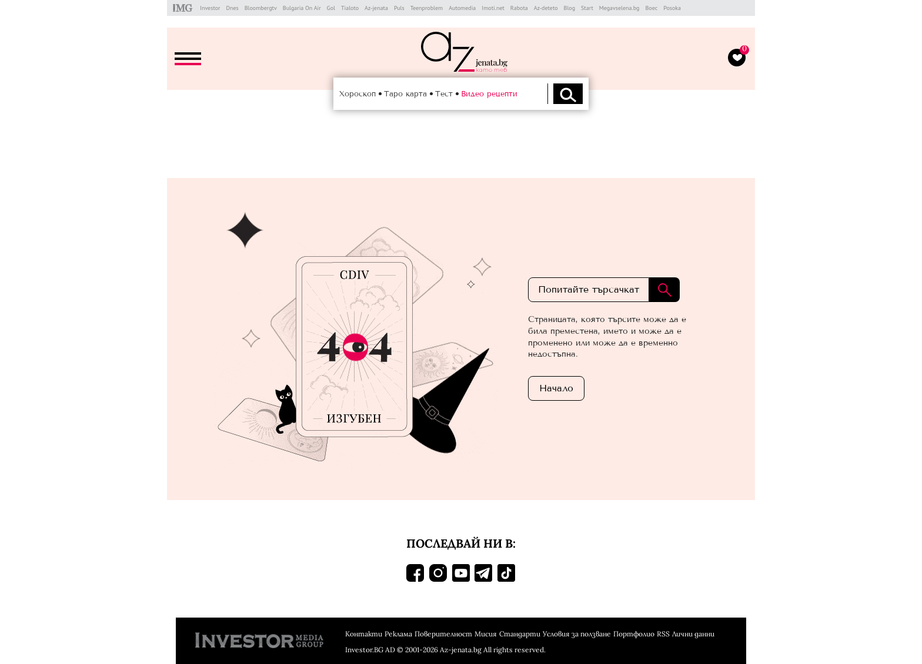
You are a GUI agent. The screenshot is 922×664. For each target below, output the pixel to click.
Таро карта (405, 93)
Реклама (398, 633)
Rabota (519, 8)
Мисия (486, 633)
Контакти (363, 633)
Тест (444, 93)
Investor (210, 8)
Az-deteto (546, 8)
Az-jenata (376, 8)
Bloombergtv (261, 8)
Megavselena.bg (619, 8)
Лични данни (693, 633)
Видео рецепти (489, 93)
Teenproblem (426, 8)
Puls (399, 8)
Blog (570, 8)
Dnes (232, 8)
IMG (184, 8)
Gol (331, 8)
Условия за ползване (577, 633)
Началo (556, 388)
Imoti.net (493, 8)
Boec (651, 8)
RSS (663, 633)
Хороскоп (357, 93)
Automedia (462, 8)
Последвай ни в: (461, 543)
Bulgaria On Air (302, 8)
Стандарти (519, 633)
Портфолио (633, 633)
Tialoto (350, 8)
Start (587, 8)
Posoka (672, 8)
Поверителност (443, 633)
